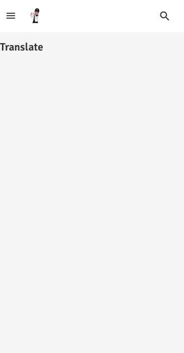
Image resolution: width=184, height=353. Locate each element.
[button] (165, 16)
